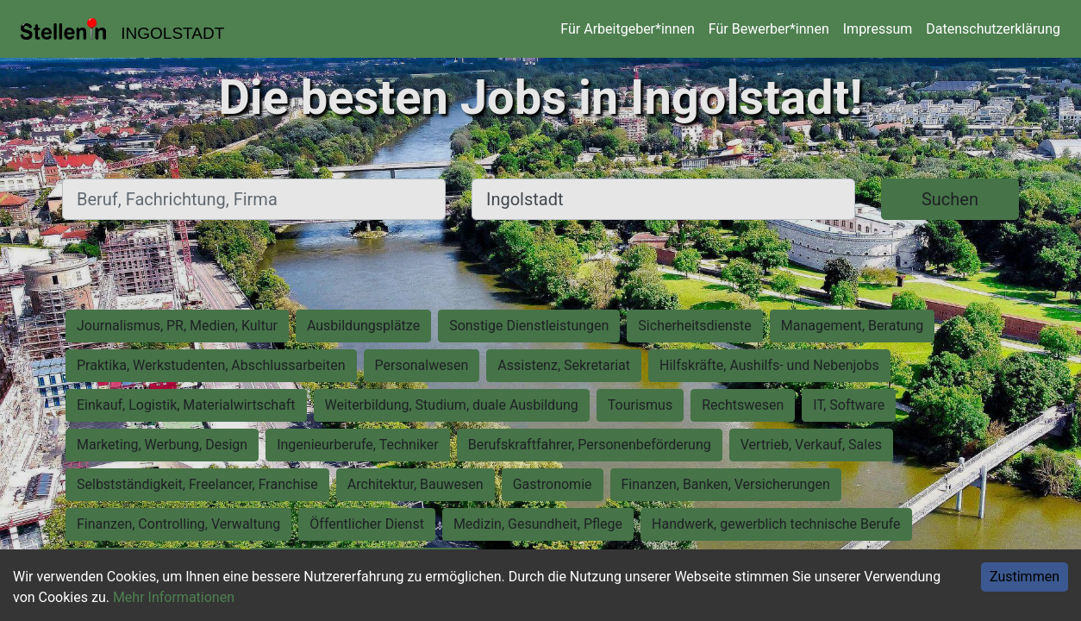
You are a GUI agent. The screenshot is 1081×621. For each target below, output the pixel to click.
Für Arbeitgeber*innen (627, 29)
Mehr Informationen (173, 597)
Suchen (950, 199)
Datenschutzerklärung (993, 29)
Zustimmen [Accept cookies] (1024, 576)
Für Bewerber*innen (769, 29)
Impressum (878, 29)
